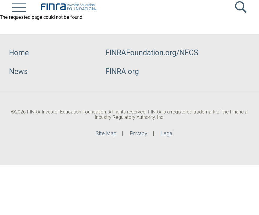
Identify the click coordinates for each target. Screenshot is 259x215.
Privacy (138, 133)
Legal (166, 133)
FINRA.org (122, 71)
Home (19, 52)
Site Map (106, 133)
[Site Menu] (19, 7)
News (18, 71)
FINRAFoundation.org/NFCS (151, 52)
